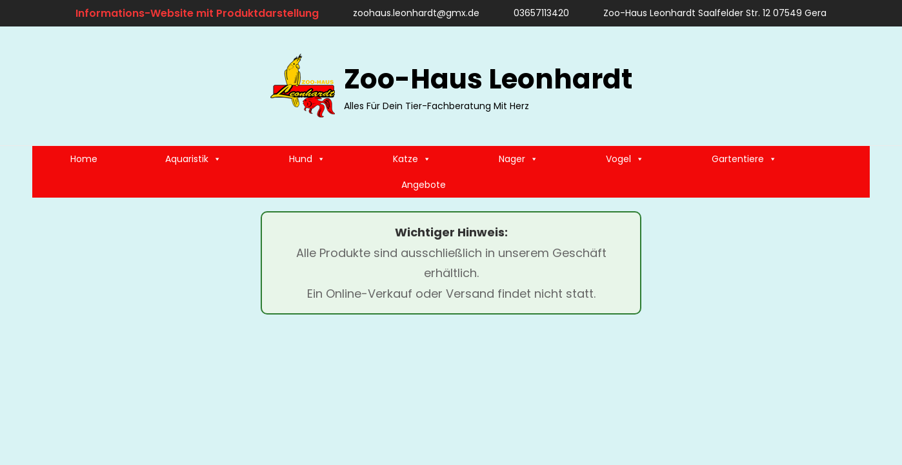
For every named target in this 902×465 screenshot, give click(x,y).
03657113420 (535, 12)
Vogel (625, 159)
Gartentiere (744, 159)
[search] (853, 85)
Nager (518, 159)
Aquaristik (193, 159)
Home (83, 158)
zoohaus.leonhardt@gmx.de (410, 12)
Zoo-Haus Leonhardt (488, 79)
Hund (307, 159)
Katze (412, 159)
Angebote (423, 184)
